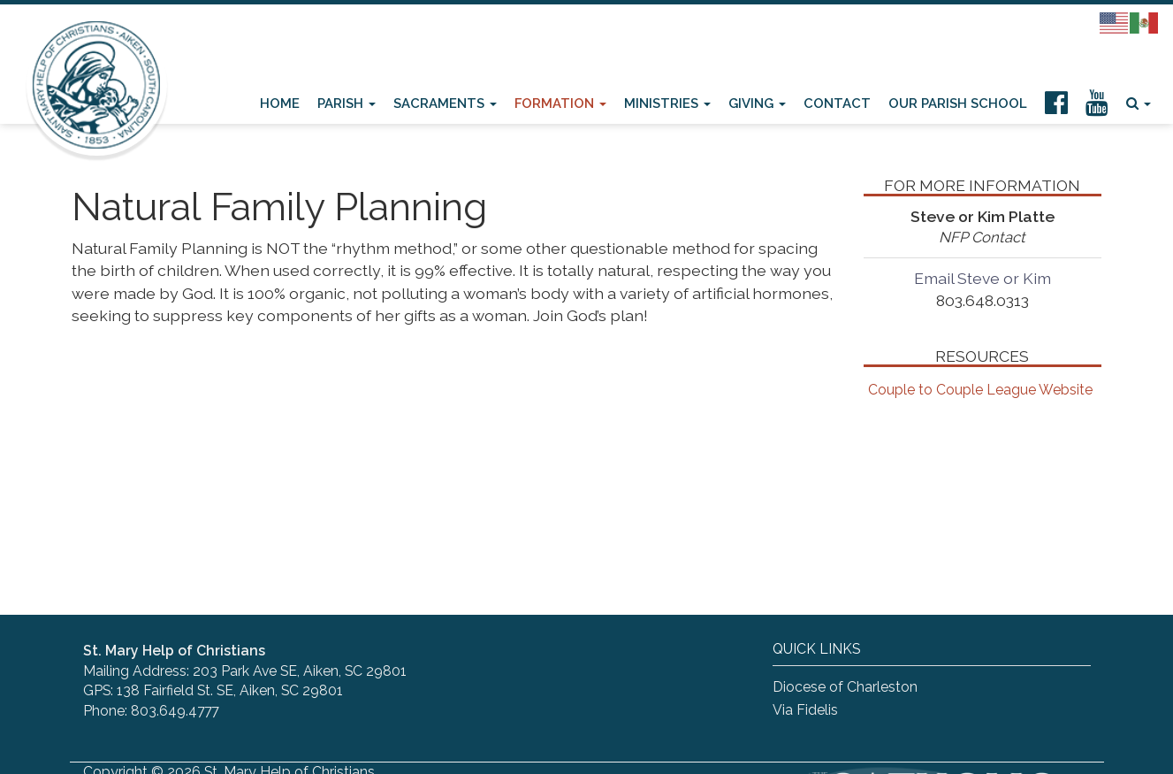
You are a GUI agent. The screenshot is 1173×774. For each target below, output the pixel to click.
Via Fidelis (805, 709)
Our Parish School (957, 103)
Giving (757, 103)
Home (280, 103)
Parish (346, 103)
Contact (837, 103)
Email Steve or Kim (982, 278)
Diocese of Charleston (845, 686)
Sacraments (445, 103)
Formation (560, 103)
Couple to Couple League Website (980, 389)
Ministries (667, 103)
